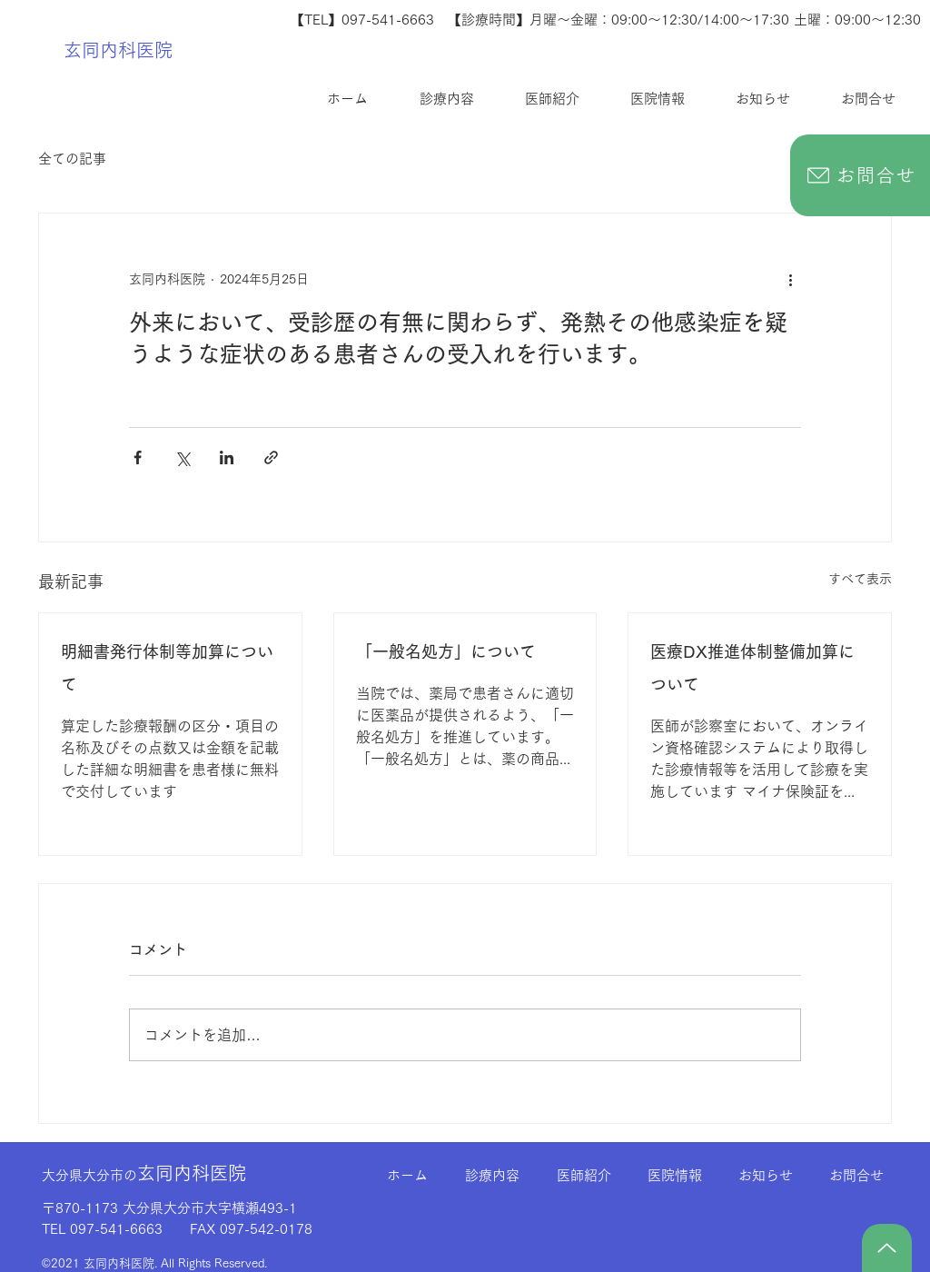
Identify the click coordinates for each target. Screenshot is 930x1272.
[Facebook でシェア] (137, 457)
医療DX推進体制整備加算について (752, 667)
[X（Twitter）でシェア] (182, 457)
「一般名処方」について (446, 651)
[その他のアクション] (790, 279)
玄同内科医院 (118, 50)
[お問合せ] (860, 175)
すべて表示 (860, 578)
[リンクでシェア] (271, 457)
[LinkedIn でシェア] (226, 457)
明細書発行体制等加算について (167, 667)
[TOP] (887, 1248)
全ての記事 (72, 158)
